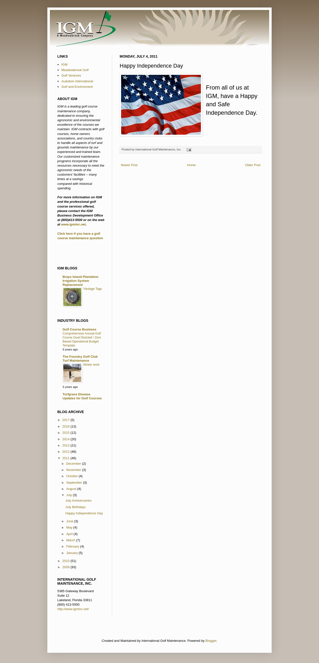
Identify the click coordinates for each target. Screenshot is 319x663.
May (69, 527)
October (72, 476)
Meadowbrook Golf (74, 70)
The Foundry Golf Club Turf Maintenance (80, 358)
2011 (66, 458)
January (72, 553)
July (69, 495)
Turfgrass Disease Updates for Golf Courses (82, 396)
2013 (66, 445)
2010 (66, 561)
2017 (66, 420)
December (74, 463)
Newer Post (129, 165)
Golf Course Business (79, 329)
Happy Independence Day (84, 513)
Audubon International (77, 81)
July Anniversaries (78, 500)
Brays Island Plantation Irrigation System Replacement (80, 281)
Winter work (91, 364)
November (74, 470)
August (71, 489)
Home (191, 165)
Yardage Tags (92, 289)
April (70, 534)
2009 (66, 567)
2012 (66, 451)
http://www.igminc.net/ (73, 609)
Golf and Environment (77, 87)
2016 (66, 426)
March (71, 540)
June (70, 521)
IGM (64, 64)
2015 (66, 433)
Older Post (252, 165)
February (73, 546)
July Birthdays (75, 507)
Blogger (210, 641)
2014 (66, 439)
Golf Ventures (71, 75)
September (74, 482)
